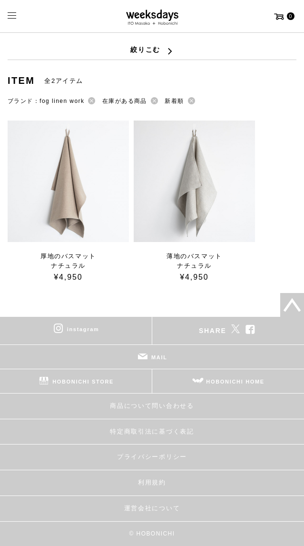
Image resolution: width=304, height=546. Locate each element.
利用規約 (152, 482)
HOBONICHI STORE (83, 381)
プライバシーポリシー (152, 456)
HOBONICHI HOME (235, 381)
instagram (83, 329)
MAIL (159, 357)
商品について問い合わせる (152, 405)
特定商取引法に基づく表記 (152, 431)
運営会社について (152, 508)
